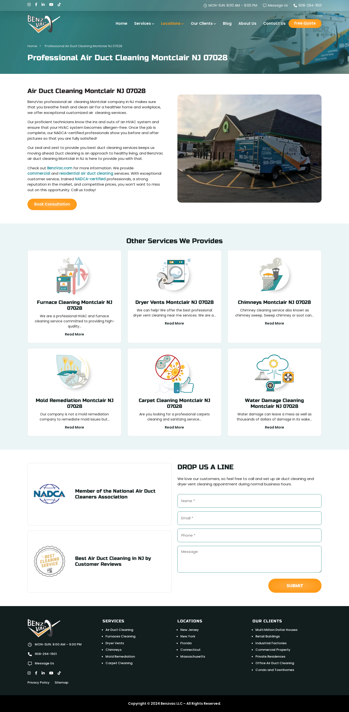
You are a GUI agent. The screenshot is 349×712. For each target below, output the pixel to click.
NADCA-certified (90, 178)
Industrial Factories (271, 643)
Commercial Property (272, 649)
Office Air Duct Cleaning (274, 663)
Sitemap (61, 682)
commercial (38, 173)
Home (121, 23)
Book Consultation (52, 204)
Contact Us (274, 23)
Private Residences (270, 656)
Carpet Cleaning (118, 663)
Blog (227, 23)
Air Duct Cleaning (119, 629)
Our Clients (202, 23)
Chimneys (113, 649)
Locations (171, 23)
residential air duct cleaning (86, 173)
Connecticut (190, 649)
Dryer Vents (114, 643)
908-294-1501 (308, 5)
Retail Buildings (267, 636)
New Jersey (189, 629)
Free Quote (305, 23)
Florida (186, 643)
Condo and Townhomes (274, 670)
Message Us (275, 5)
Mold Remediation (120, 656)
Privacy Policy (38, 682)
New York (187, 636)
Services (142, 23)
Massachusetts (192, 656)
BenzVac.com (59, 168)
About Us (247, 23)
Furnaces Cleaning (120, 636)
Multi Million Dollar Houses (276, 629)
